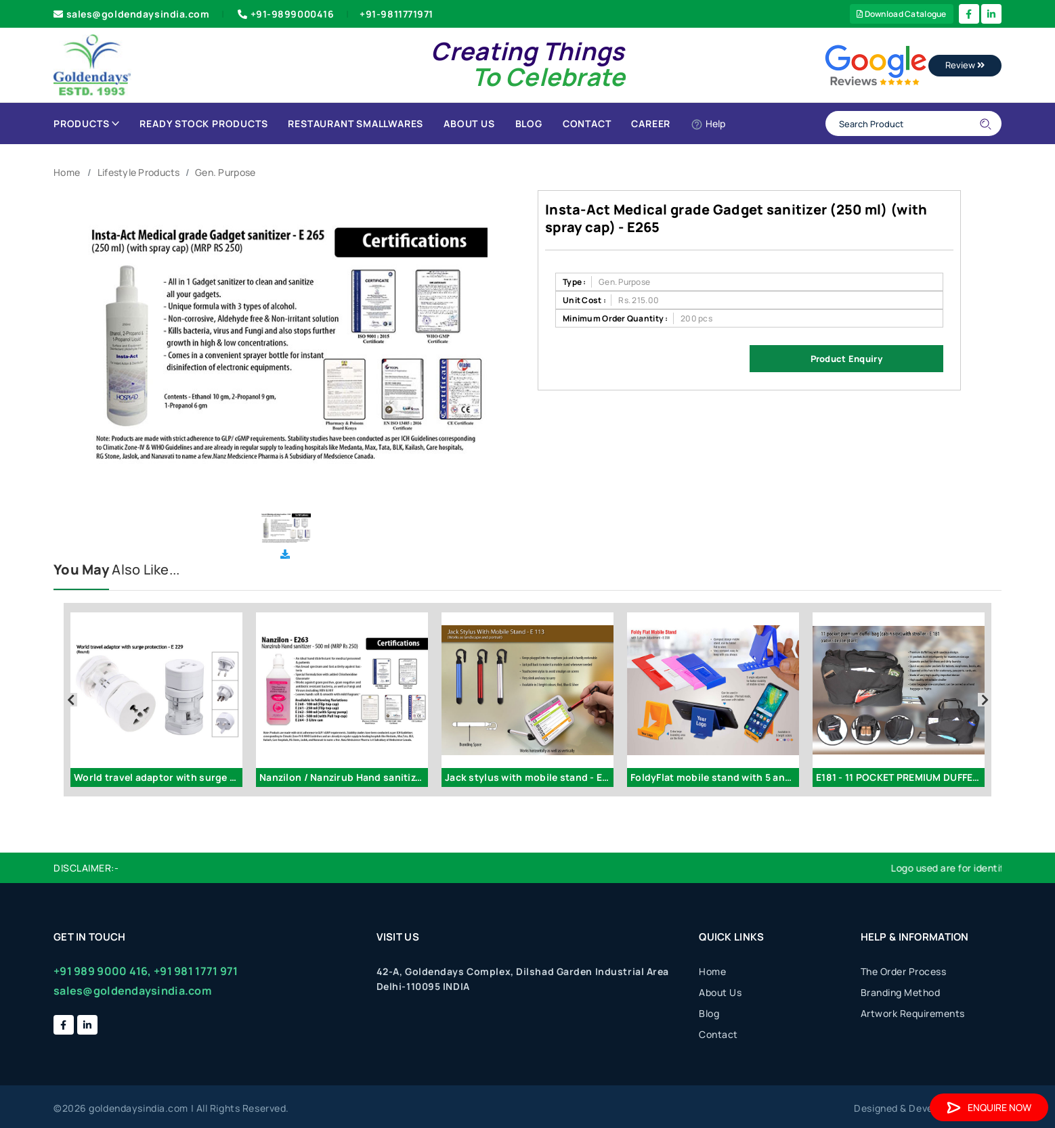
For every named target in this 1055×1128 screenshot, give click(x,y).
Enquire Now (989, 1107)
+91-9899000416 (284, 13)
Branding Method (901, 992)
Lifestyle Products (139, 172)
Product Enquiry (846, 359)
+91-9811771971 (396, 13)
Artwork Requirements (913, 1013)
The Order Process (904, 971)
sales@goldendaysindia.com (131, 13)
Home (66, 172)
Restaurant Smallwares (355, 123)
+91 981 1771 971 (196, 971)
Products (86, 123)
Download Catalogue (902, 14)
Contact (587, 123)
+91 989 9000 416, (102, 971)
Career (650, 123)
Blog (528, 123)
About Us (469, 123)
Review (965, 65)
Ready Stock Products (203, 123)
